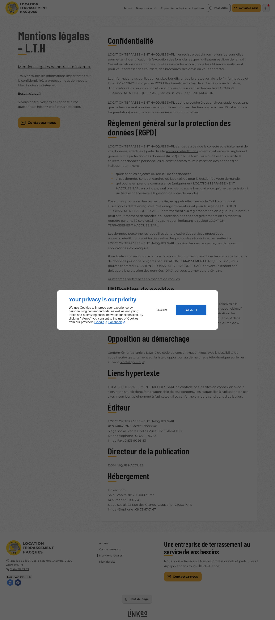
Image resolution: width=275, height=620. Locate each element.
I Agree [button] (191, 310)
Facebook (115, 322)
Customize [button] (162, 310)
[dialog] (137, 310)
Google (99, 322)
